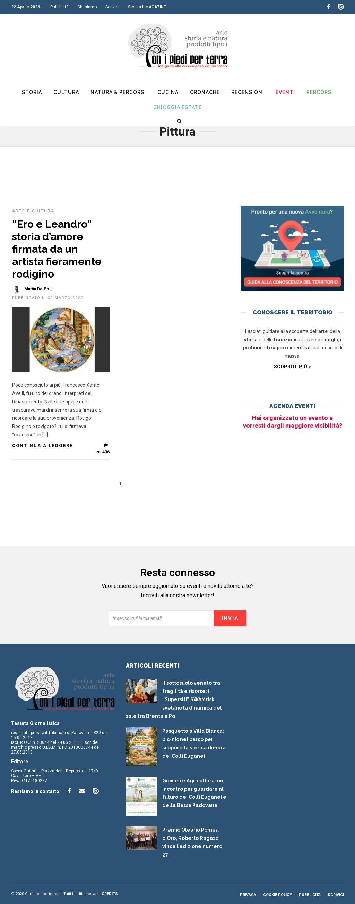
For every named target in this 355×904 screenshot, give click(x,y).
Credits (110, 894)
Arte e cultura (33, 211)
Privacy (248, 895)
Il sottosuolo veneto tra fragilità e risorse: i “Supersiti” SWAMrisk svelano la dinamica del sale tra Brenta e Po (174, 699)
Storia (32, 92)
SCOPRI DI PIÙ (290, 367)
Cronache (205, 92)
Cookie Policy (277, 895)
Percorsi (319, 92)
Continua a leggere (42, 445)
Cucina (168, 92)
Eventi (285, 92)
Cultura (66, 92)
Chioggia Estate (177, 107)
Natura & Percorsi (118, 92)
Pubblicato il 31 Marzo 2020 (48, 298)
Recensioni (247, 92)
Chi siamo (87, 7)
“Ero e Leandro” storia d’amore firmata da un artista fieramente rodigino (57, 249)
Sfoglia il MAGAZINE (147, 7)
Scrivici (112, 7)
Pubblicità (59, 7)
